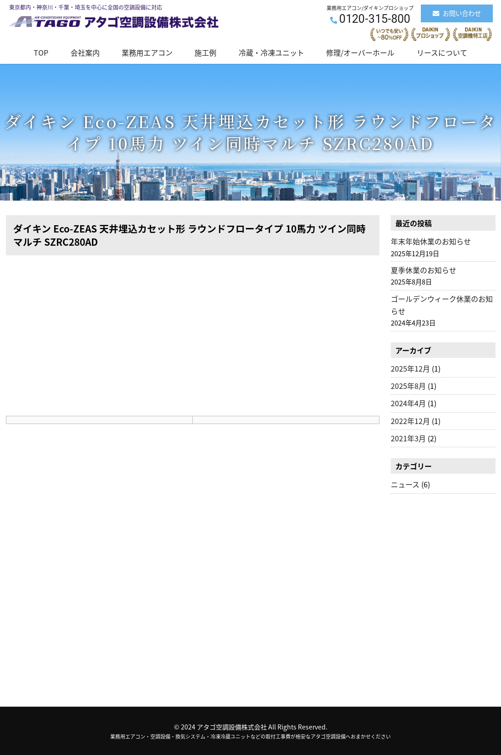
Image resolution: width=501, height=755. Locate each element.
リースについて (442, 52)
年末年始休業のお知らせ (431, 241)
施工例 (205, 52)
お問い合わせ (457, 13)
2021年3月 (408, 438)
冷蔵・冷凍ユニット (271, 52)
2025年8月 (408, 385)
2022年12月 (410, 420)
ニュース (405, 484)
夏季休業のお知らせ (423, 269)
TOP (41, 52)
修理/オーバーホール (360, 52)
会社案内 (85, 52)
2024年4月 (408, 403)
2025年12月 (410, 368)
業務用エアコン (147, 52)
